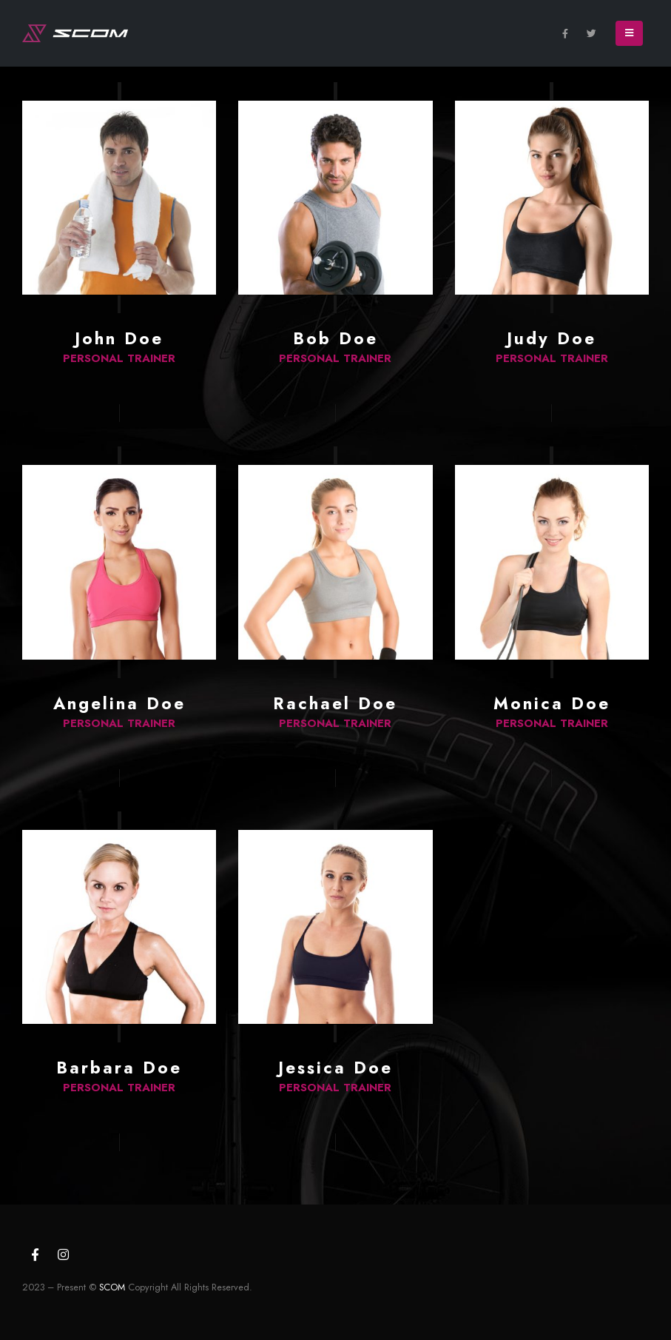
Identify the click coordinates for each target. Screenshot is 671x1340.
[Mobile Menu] (629, 33)
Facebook (35, 1254)
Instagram (63, 1254)
